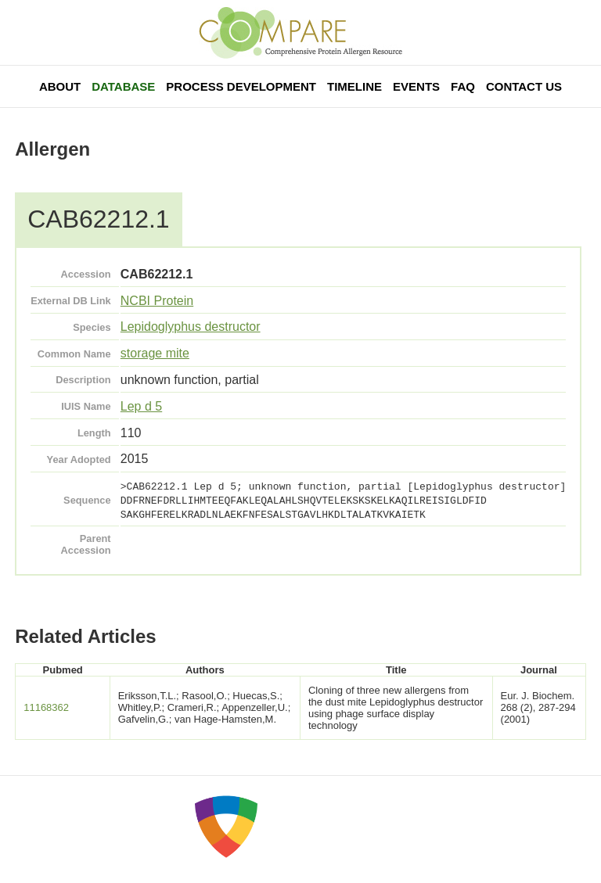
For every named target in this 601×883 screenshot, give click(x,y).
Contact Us (524, 86)
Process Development (241, 86)
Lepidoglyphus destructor (191, 326)
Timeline (354, 86)
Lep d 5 (141, 406)
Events (416, 86)
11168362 (46, 707)
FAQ (463, 86)
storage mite (155, 353)
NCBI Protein (157, 300)
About (60, 86)
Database (123, 86)
